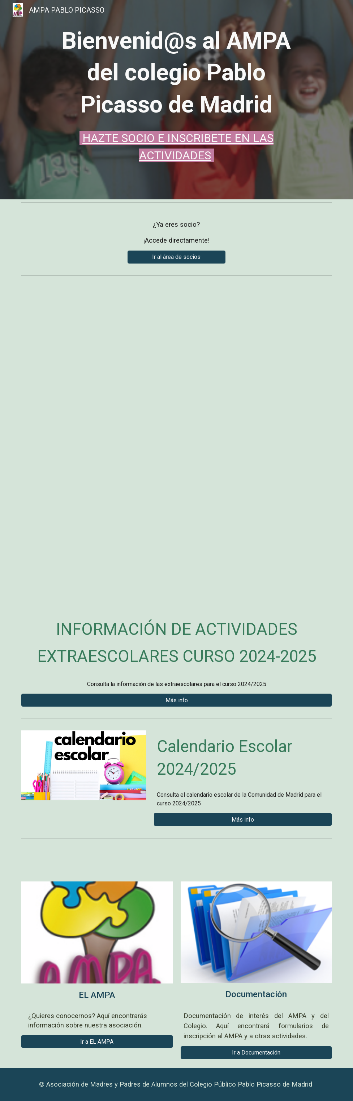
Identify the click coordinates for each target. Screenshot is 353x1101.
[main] (176, 94)
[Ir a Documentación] (256, 1052)
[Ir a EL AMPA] (97, 1042)
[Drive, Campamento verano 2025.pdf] (176, 440)
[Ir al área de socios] (176, 257)
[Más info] (176, 700)
